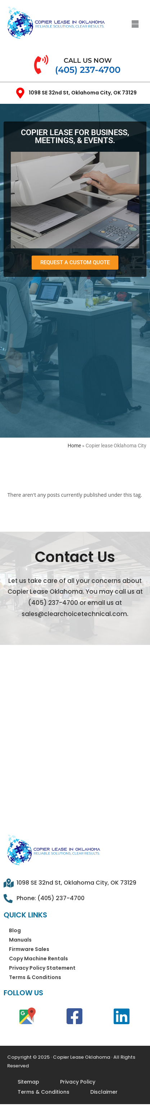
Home (74, 445)
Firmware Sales (29, 949)
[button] (135, 24)
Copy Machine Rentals (38, 958)
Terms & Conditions (35, 977)
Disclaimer (104, 1091)
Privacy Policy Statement (42, 967)
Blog (15, 930)
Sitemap (28, 1081)
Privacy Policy (77, 1081)
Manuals (20, 939)
